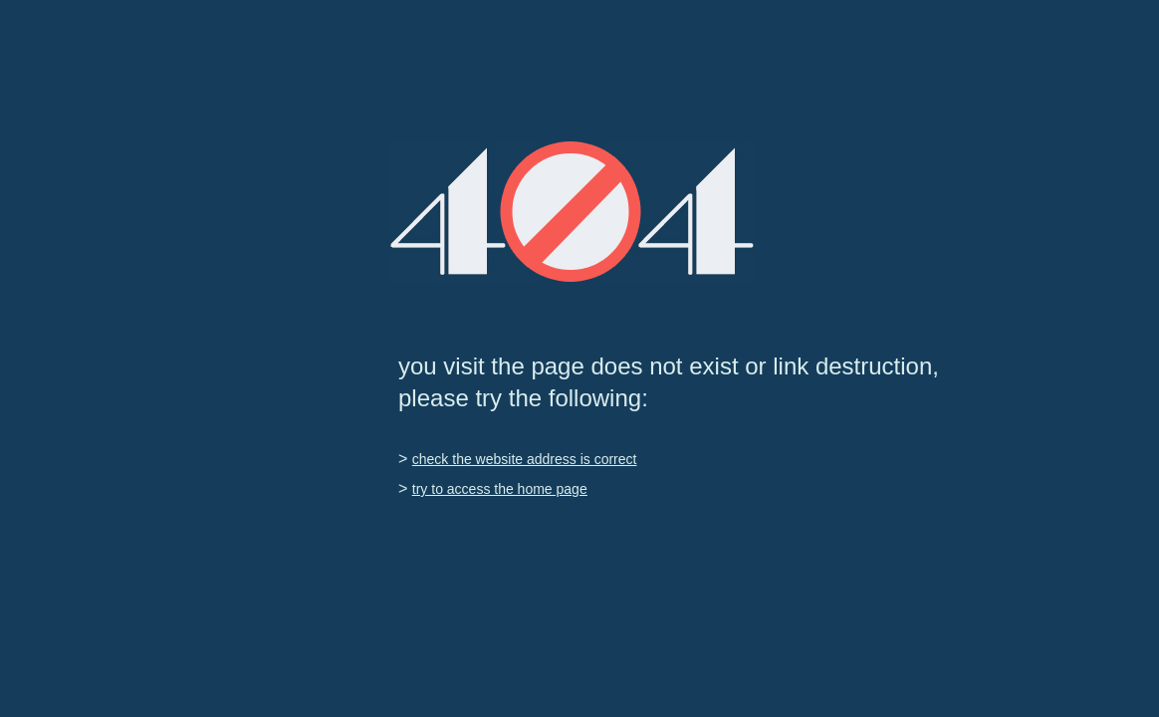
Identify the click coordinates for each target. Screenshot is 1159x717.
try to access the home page (499, 489)
